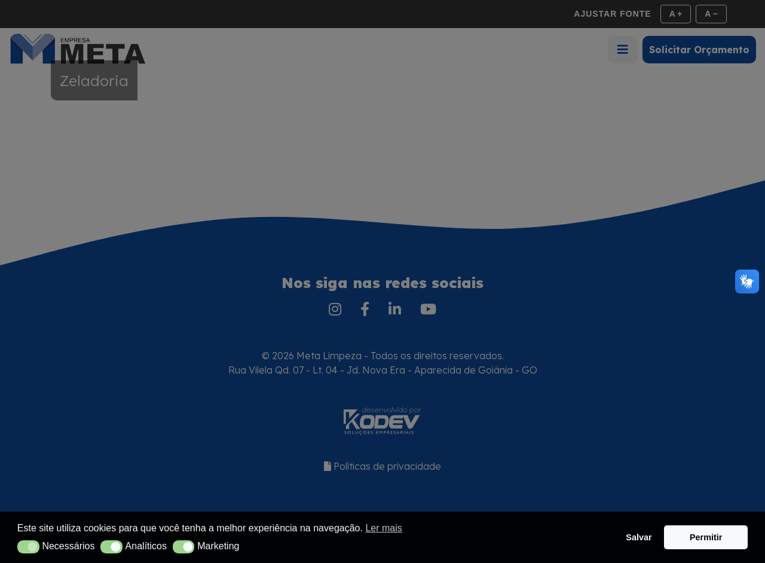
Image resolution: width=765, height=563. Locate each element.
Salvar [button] (638, 537)
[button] (28, 546)
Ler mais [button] (383, 528)
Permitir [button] (706, 537)
